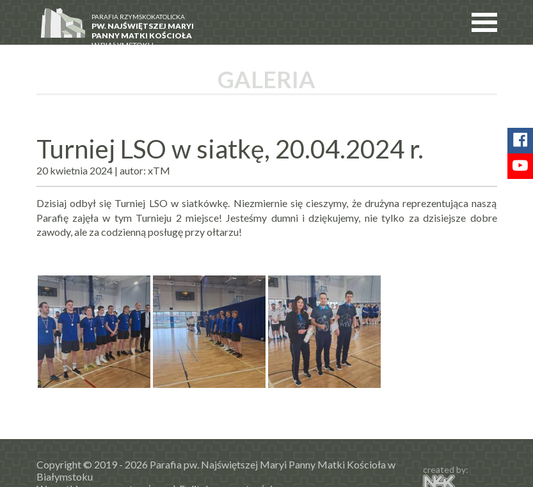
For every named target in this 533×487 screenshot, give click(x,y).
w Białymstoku (147, 30)
